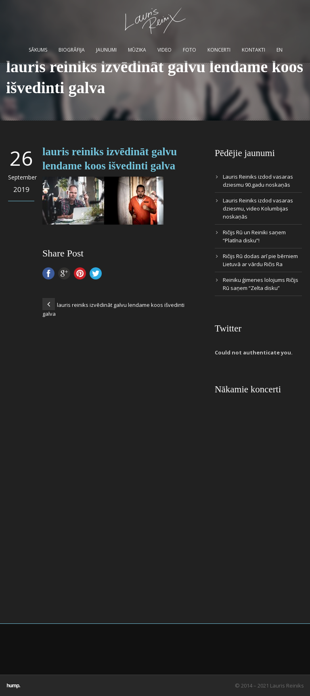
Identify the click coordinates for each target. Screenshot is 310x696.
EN (279, 49)
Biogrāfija (72, 49)
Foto (189, 49)
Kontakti (253, 49)
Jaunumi (106, 49)
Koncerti (218, 49)
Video (164, 49)
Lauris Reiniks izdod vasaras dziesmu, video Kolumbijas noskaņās (258, 208)
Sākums (38, 49)
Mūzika (137, 49)
